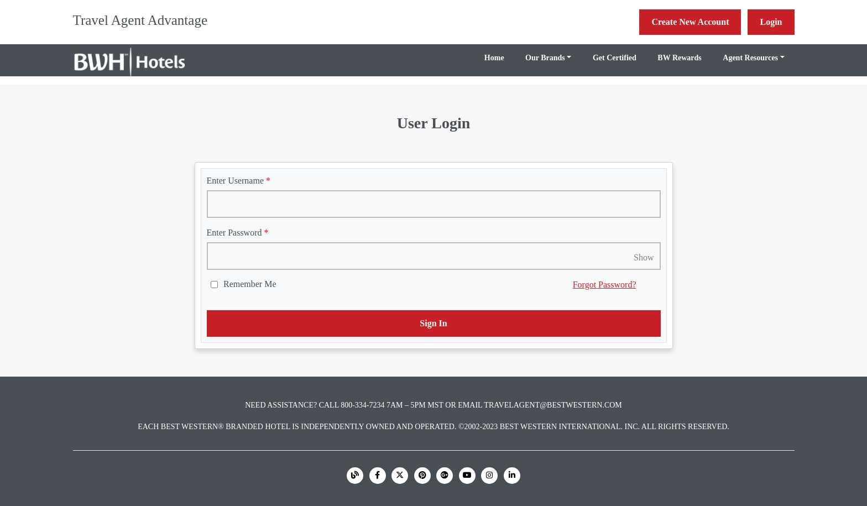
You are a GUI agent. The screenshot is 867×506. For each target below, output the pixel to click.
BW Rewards (679, 58)
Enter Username (235, 180)
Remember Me (249, 284)
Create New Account (690, 22)
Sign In (433, 323)
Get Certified (614, 58)
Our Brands (545, 58)
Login (771, 22)
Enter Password (234, 232)
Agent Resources (750, 58)
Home (494, 58)
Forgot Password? (604, 284)
